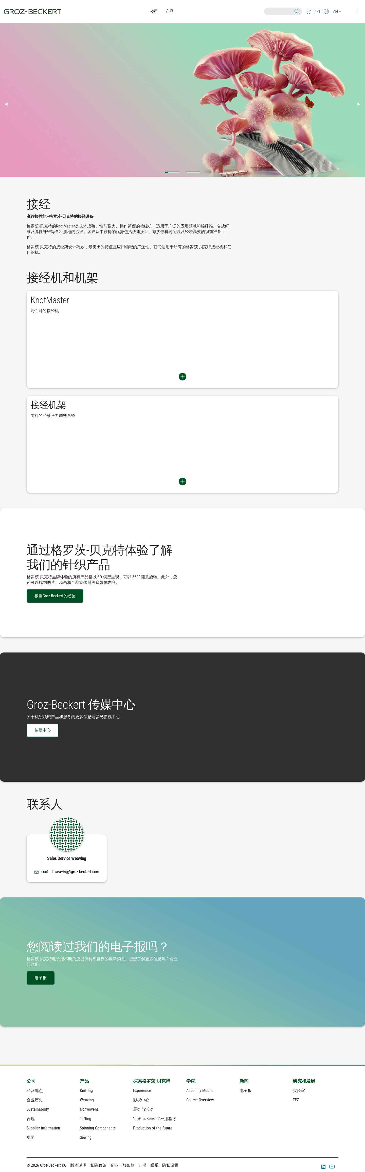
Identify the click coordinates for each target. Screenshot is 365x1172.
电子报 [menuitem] (246, 1090)
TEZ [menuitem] (296, 1100)
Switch (182, 376)
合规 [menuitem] (31, 1118)
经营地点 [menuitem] (35, 1090)
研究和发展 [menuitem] (304, 1081)
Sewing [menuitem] (86, 1137)
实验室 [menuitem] (299, 1090)
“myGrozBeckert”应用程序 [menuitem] (154, 1118)
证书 (142, 1165)
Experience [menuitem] (142, 1090)
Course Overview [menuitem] (200, 1100)
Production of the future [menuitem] (152, 1128)
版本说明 (78, 1165)
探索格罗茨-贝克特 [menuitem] (151, 1081)
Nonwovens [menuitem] (89, 1109)
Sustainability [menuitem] (38, 1109)
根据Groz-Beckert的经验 (55, 595)
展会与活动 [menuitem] (143, 1109)
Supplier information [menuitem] (43, 1128)
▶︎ (361, 104)
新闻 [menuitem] (244, 1081)
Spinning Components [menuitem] (98, 1128)
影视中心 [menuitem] (141, 1100)
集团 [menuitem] (31, 1137)
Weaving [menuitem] (87, 1100)
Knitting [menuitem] (86, 1090)
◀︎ (8, 104)
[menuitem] (308, 11)
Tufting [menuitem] (85, 1118)
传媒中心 (42, 730)
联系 (154, 1165)
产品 (170, 11)
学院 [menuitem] (190, 1081)
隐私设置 (170, 1165)
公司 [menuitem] (31, 1081)
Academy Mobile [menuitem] (199, 1090)
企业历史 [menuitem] (35, 1100)
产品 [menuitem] (84, 1081)
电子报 (40, 977)
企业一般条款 (122, 1165)
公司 (154, 11)
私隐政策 (98, 1165)
